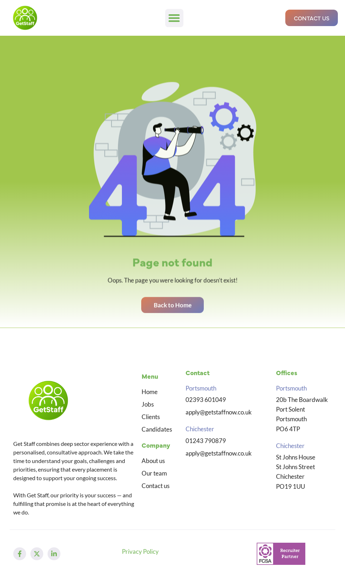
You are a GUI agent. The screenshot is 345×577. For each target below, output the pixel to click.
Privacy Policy (140, 551)
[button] (174, 18)
